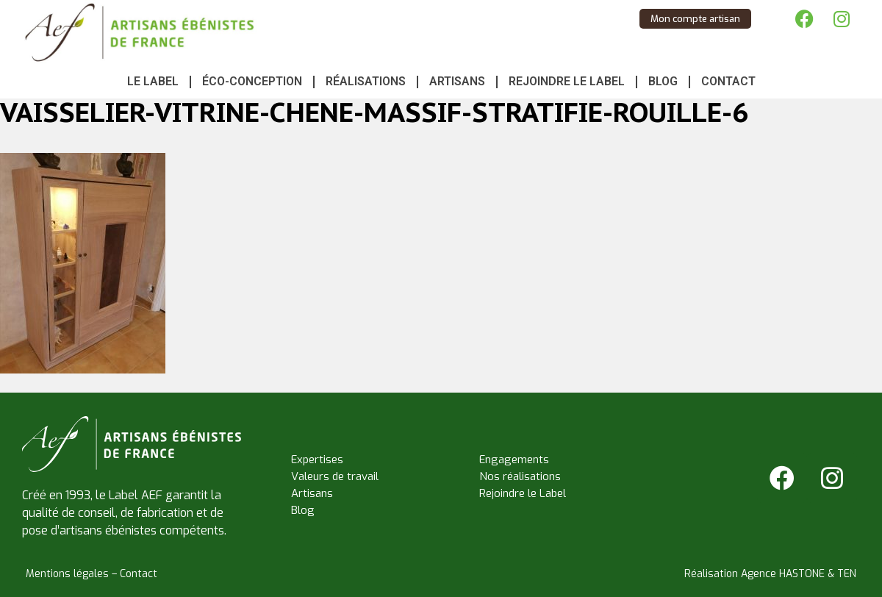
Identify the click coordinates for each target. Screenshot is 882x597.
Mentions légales (67, 574)
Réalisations (366, 81)
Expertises (317, 459)
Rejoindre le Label (567, 81)
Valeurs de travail (335, 476)
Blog (663, 81)
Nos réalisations (520, 476)
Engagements (514, 459)
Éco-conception (252, 81)
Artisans (457, 81)
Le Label (153, 81)
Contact (728, 81)
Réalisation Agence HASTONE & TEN (770, 574)
